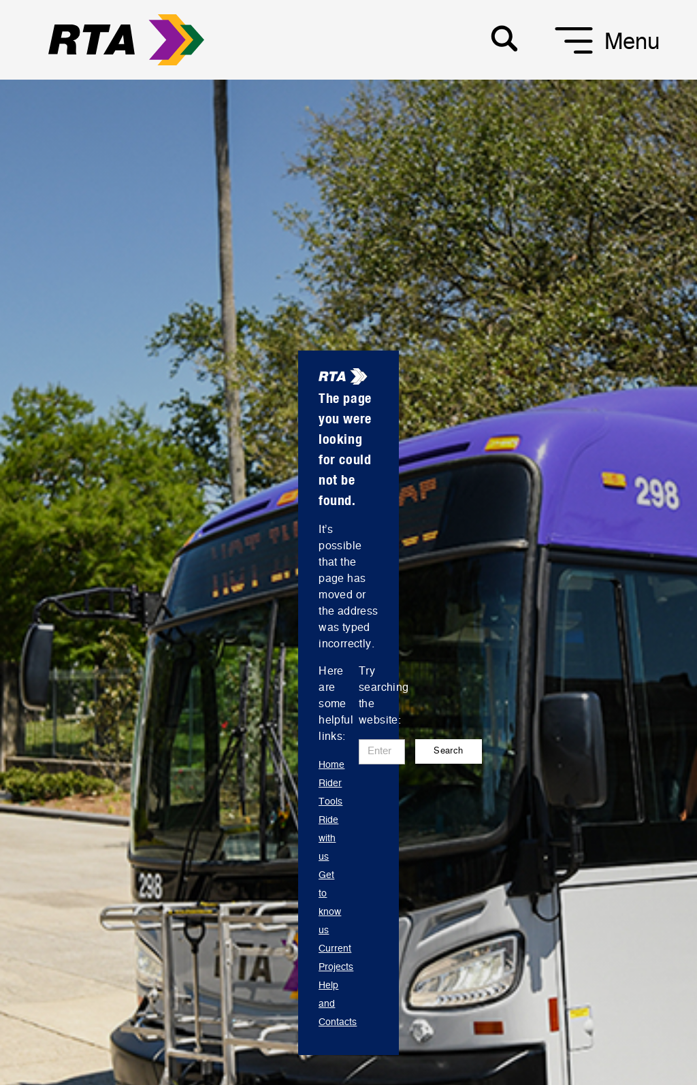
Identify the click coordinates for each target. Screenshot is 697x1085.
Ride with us (328, 838)
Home (331, 765)
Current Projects (336, 958)
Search (448, 751)
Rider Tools (330, 793)
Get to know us (330, 903)
